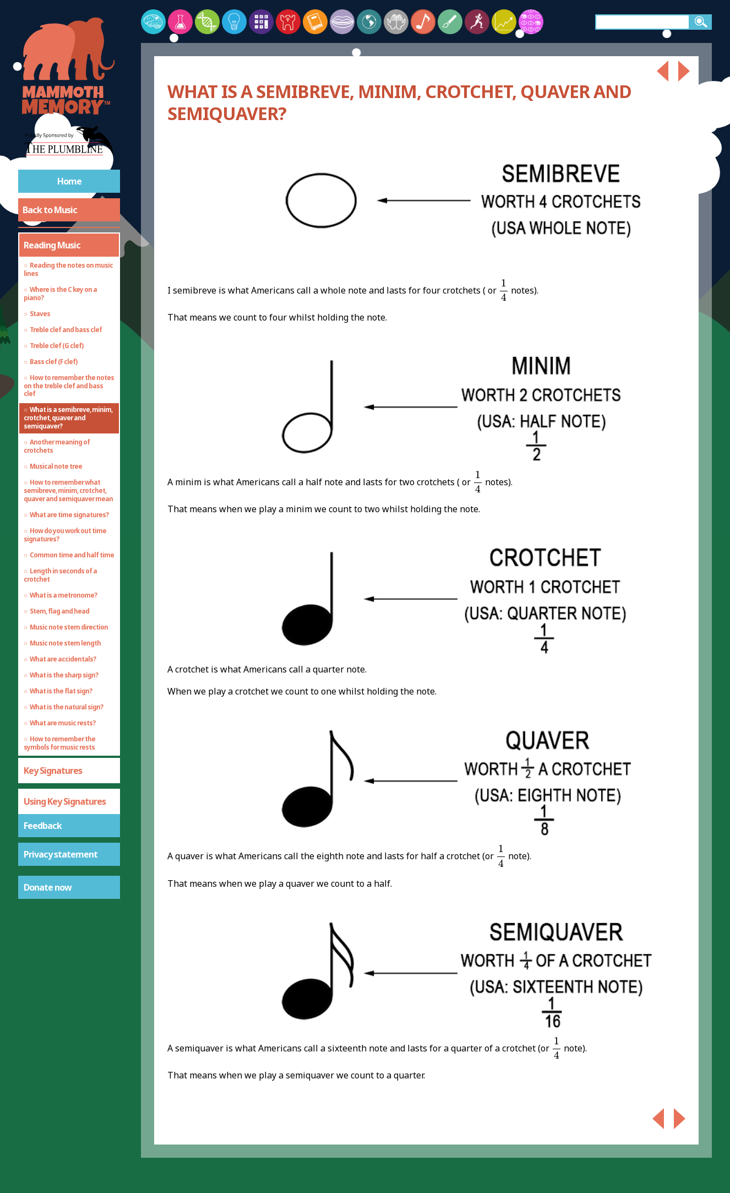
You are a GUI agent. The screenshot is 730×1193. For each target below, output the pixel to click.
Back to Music (50, 210)
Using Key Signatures (65, 801)
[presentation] (504, 290)
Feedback (43, 826)
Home (69, 181)
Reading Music (52, 245)
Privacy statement (60, 854)
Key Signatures (53, 770)
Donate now (48, 887)
